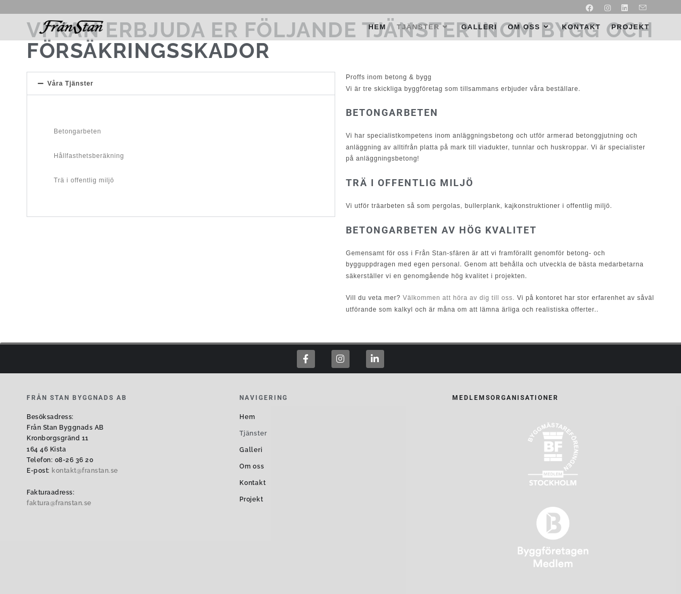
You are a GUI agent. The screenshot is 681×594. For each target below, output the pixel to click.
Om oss (251, 466)
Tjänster (253, 433)
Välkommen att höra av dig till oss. (459, 298)
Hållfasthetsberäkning (89, 156)
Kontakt (252, 483)
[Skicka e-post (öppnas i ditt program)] (640, 8)
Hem (247, 417)
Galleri (251, 450)
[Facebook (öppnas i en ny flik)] (589, 8)
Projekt (251, 499)
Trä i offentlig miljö (84, 180)
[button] (181, 83)
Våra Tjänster (70, 83)
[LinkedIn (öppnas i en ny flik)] (625, 8)
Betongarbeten (77, 131)
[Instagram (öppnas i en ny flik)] (608, 8)
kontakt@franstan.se (85, 470)
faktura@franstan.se (59, 503)
